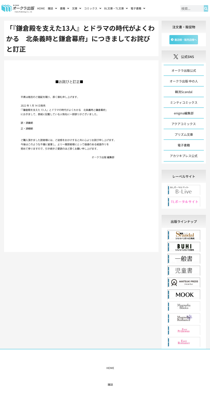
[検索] (206, 8)
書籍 (64, 8)
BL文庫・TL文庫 (116, 8)
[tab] (184, 176)
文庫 (76, 8)
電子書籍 (138, 8)
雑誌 (52, 8)
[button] (52, 8)
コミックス (92, 8)
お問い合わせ (154, 368)
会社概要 (137, 368)
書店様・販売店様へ (117, 368)
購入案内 (97, 368)
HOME (41, 8)
